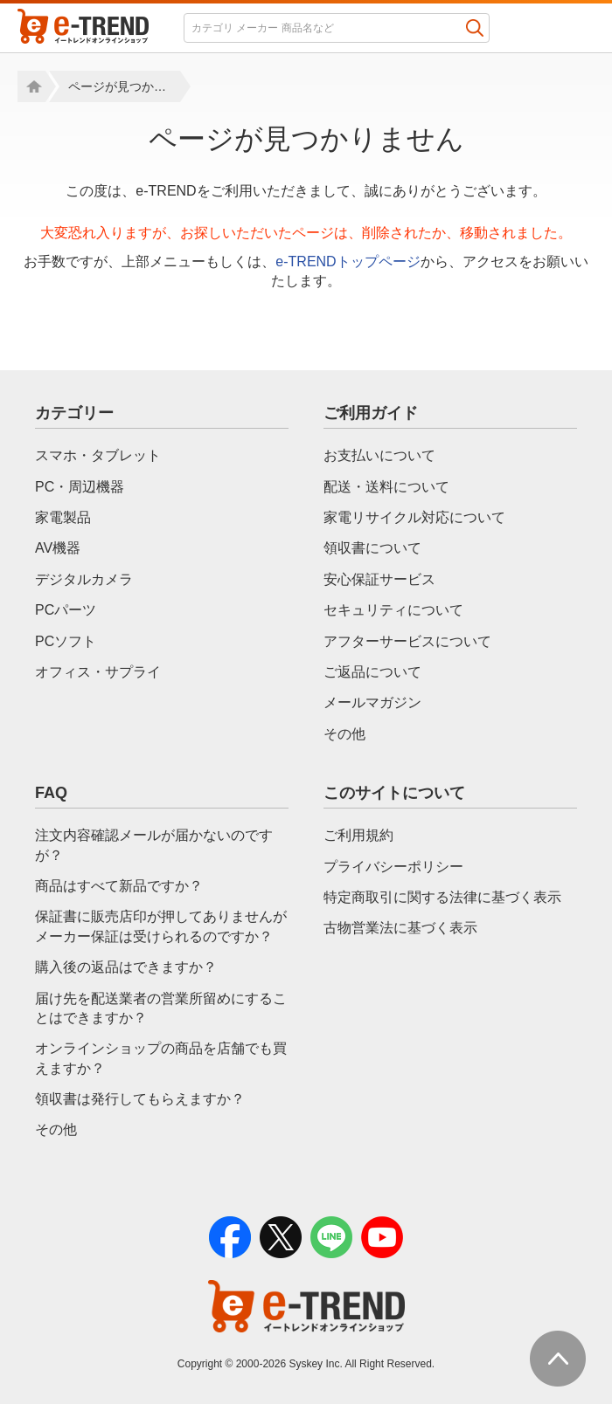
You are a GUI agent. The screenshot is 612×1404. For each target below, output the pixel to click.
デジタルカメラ (84, 579)
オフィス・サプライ (98, 671)
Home (31, 86)
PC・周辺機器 (79, 486)
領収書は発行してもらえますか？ (140, 1098)
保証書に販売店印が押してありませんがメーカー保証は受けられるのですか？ (161, 926)
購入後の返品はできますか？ (126, 967)
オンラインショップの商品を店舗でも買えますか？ (161, 1058)
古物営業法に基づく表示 (400, 927)
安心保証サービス (379, 579)
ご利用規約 (358, 835)
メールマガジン (372, 702)
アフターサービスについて (407, 641)
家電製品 (63, 517)
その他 (344, 733)
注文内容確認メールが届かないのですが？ (154, 845)
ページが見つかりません (124, 86)
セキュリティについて (393, 609)
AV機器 (57, 547)
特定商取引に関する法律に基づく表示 (442, 897)
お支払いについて (379, 455)
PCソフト (65, 641)
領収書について (372, 547)
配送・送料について (386, 486)
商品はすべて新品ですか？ (119, 885)
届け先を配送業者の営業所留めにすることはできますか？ (161, 1008)
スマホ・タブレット (98, 455)
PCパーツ (65, 609)
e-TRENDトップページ (347, 261)
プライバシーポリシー (393, 866)
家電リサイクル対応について (414, 517)
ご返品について (372, 671)
